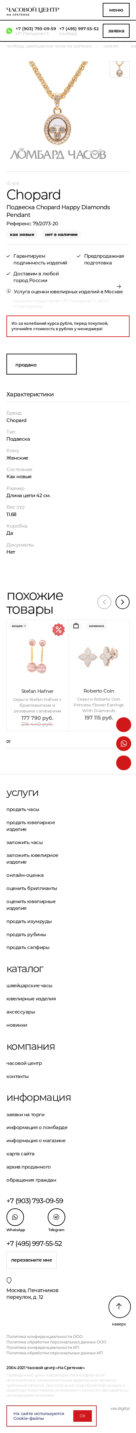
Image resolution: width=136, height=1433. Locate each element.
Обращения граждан (31, 1180)
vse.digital (120, 1408)
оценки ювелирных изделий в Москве (77, 292)
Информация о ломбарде (37, 1127)
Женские (17, 458)
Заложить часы (24, 842)
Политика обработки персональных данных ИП (54, 1353)
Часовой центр (24, 1063)
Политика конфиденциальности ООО (44, 1336)
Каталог (24, 968)
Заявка (116, 31)
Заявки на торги (25, 1114)
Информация (37, 1097)
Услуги (22, 792)
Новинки (16, 1025)
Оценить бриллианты (31, 888)
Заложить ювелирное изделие (32, 858)
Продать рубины (26, 934)
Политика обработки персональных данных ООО (56, 1342)
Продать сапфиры (27, 947)
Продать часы (22, 809)
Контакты (17, 1076)
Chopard (16, 420)
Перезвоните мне (31, 1260)
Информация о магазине (36, 1140)
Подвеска (18, 439)
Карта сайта (20, 1154)
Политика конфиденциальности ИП (42, 1347)
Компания (30, 1046)
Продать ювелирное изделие (30, 825)
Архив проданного (28, 1167)
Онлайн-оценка (25, 875)
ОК (82, 1415)
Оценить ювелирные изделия (30, 904)
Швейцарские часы (29, 985)
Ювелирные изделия (31, 999)
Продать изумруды (29, 921)
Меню (116, 10)
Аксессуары (20, 1012)
